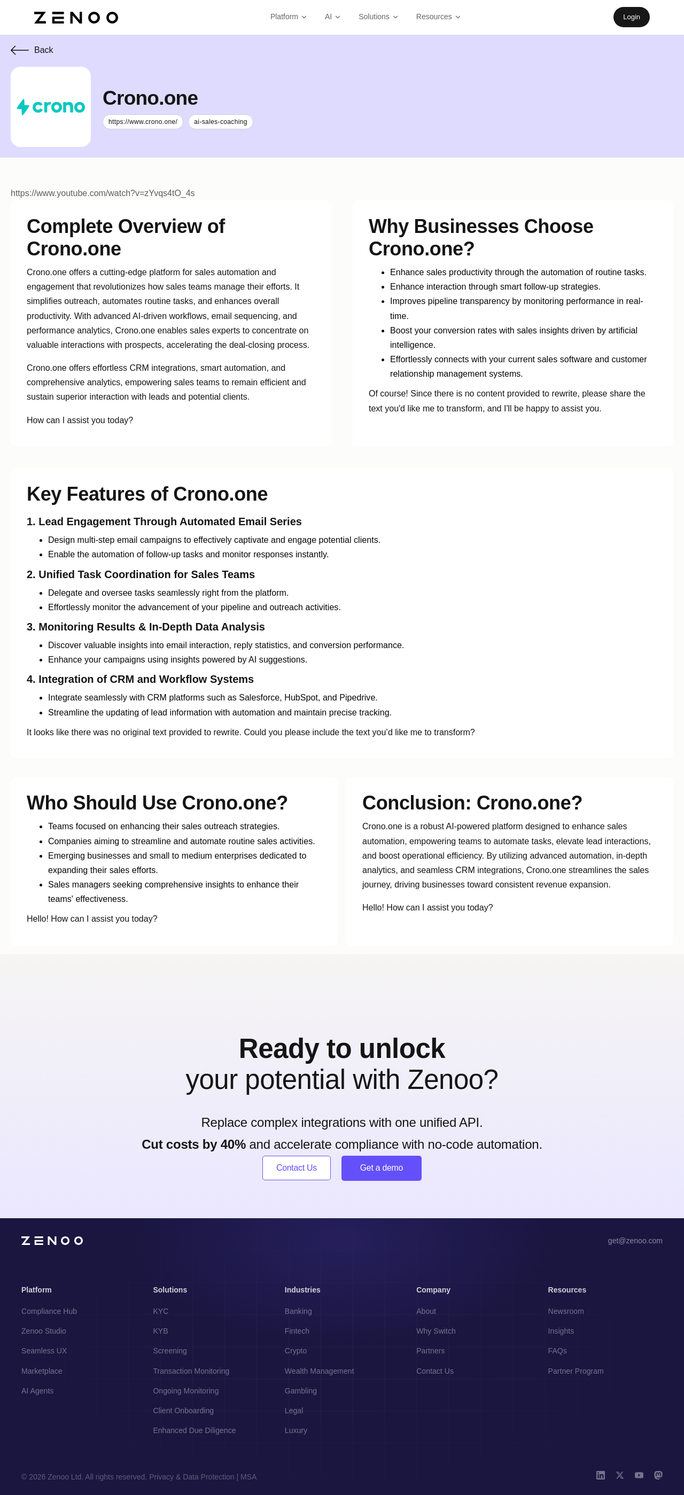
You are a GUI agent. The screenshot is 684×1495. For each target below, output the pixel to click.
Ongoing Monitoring (186, 1391)
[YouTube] (639, 1477)
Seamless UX (44, 1351)
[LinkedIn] (600, 1477)
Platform (289, 16)
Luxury (296, 1431)
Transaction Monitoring (191, 1371)
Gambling (301, 1391)
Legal (294, 1410)
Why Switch (436, 1331)
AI (333, 16)
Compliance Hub (49, 1311)
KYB (160, 1331)
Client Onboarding (183, 1410)
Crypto (296, 1351)
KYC (160, 1311)
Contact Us (296, 1168)
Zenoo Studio (43, 1331)
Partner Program (576, 1371)
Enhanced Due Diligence (194, 1431)
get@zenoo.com (635, 1241)
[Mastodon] (658, 1477)
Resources (439, 16)
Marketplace (42, 1371)
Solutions (379, 16)
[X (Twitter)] (620, 1477)
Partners (430, 1351)
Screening (170, 1351)
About (426, 1311)
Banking (298, 1311)
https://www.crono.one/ (142, 122)
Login (631, 17)
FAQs (557, 1351)
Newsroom (566, 1311)
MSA (248, 1477)
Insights (561, 1331)
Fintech (297, 1331)
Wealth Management (319, 1371)
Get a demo (381, 1168)
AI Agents (37, 1391)
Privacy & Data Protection (192, 1477)
